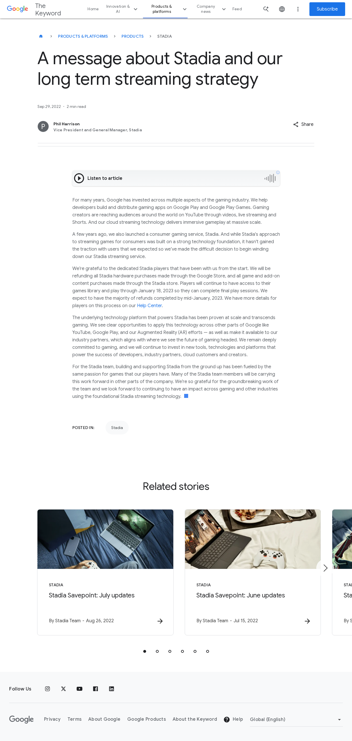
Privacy (52, 719)
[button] (303, 124)
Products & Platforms (83, 36)
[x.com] (63, 689)
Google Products (146, 719)
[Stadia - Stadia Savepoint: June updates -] (251, 572)
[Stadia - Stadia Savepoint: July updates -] (101, 572)
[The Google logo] (21, 719)
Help (233, 719)
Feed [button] (237, 9)
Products (133, 36)
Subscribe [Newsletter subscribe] (327, 9)
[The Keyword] (41, 36)
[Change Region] (296, 719)
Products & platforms (170, 9)
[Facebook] (95, 689)
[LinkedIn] (111, 689)
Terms (74, 719)
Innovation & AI (122, 9)
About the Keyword (195, 719)
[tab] (144, 651)
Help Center (149, 306)
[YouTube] (79, 689)
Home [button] (93, 9)
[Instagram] (47, 689)
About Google (104, 719)
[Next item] (325, 568)
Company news (212, 9)
